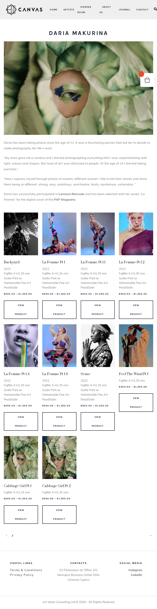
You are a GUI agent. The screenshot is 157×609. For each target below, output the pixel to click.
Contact (142, 9)
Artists (69, 9)
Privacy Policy (22, 575)
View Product (21, 309)
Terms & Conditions (26, 570)
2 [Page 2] (12, 535)
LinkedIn (136, 575)
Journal (124, 9)
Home (54, 9)
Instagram (135, 570)
